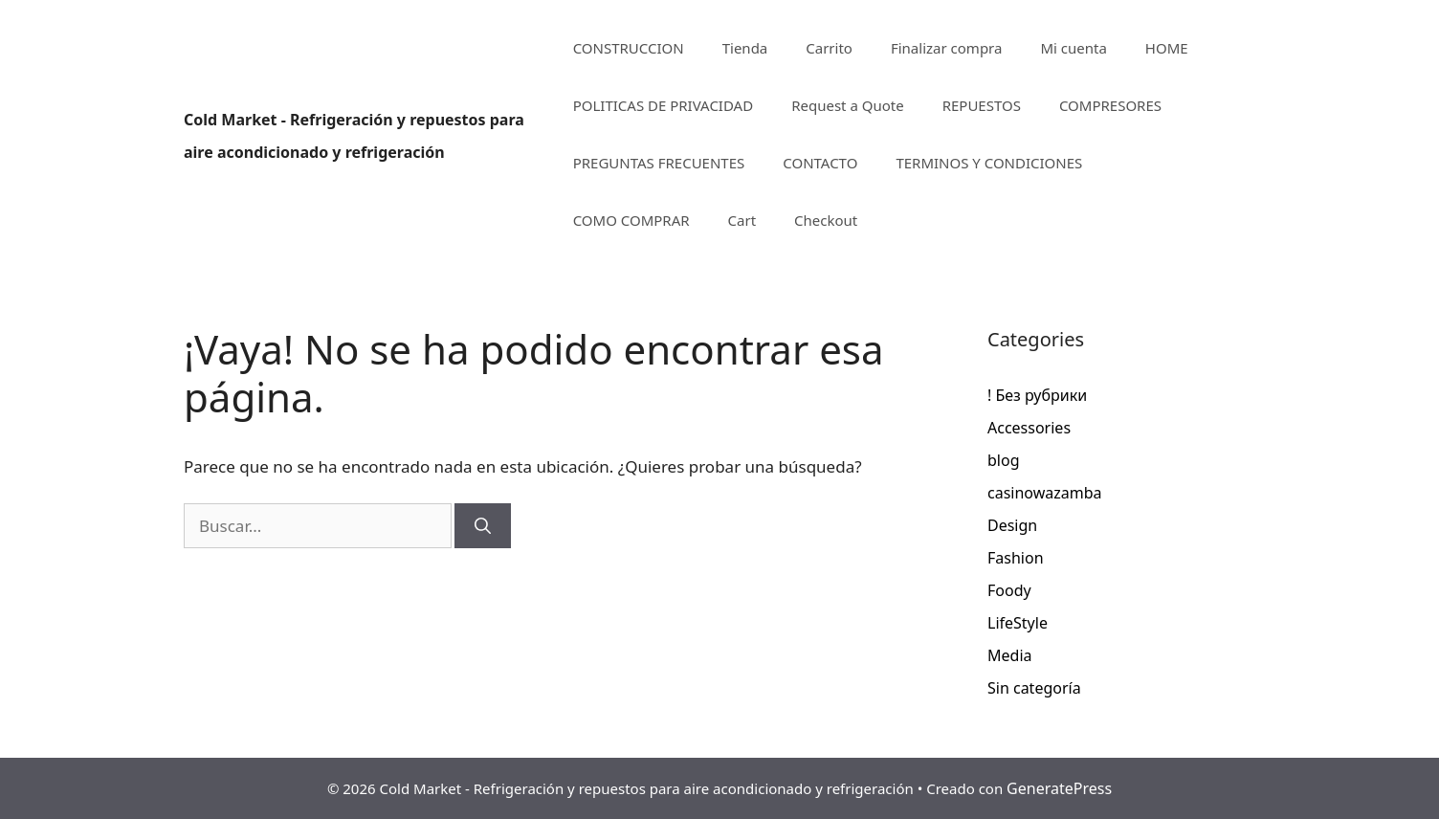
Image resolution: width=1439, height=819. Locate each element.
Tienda (745, 47)
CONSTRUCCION (628, 47)
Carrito (829, 47)
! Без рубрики (1037, 395)
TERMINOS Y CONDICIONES (989, 162)
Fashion (1015, 557)
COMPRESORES (1110, 105)
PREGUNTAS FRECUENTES (659, 162)
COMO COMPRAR (631, 220)
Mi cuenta (1073, 47)
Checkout (825, 220)
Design (1012, 525)
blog (1003, 460)
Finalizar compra (946, 47)
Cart (742, 220)
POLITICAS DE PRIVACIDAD (663, 105)
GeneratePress (1059, 788)
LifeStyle (1017, 622)
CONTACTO (820, 162)
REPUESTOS (981, 105)
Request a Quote (847, 105)
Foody (1009, 590)
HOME (1166, 47)
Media (1009, 655)
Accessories (1029, 427)
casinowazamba (1044, 492)
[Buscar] (482, 526)
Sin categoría (1034, 687)
